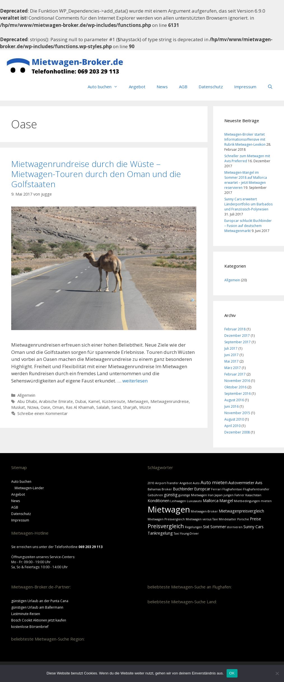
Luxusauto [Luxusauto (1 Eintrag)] (194, 501)
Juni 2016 (231, 406)
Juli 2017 (231, 348)
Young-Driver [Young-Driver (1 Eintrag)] (189, 533)
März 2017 (232, 367)
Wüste (145, 407)
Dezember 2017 (237, 335)
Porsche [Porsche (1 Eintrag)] (243, 519)
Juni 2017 (231, 354)
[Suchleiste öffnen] (270, 86)
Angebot (137, 86)
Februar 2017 (235, 374)
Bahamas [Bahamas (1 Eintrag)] (154, 489)
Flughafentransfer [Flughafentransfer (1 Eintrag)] (256, 489)
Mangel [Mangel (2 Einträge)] (226, 500)
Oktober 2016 (235, 387)
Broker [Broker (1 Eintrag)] (167, 489)
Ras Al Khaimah (80, 407)
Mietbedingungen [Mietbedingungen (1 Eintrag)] (247, 501)
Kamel (94, 401)
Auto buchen (105, 86)
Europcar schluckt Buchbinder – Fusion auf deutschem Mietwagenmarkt (248, 225)
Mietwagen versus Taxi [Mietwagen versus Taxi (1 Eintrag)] (202, 519)
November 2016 (237, 380)
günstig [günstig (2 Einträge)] (171, 494)
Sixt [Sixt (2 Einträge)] (206, 526)
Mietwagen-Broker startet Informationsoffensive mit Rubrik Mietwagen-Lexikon (245, 139)
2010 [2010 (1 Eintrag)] (151, 483)
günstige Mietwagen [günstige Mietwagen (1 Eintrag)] (192, 495)
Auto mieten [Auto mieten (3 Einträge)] (214, 482)
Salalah (102, 407)
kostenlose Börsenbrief (29, 626)
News (162, 86)
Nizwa (32, 407)
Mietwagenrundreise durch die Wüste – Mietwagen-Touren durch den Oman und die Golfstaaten (96, 174)
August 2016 (234, 400)
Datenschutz (211, 86)
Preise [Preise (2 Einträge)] (255, 518)
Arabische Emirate (56, 401)
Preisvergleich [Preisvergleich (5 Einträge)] (166, 526)
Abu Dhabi (27, 401)
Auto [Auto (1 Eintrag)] (196, 483)
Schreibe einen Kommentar (42, 413)
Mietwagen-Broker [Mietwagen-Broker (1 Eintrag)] (204, 511)
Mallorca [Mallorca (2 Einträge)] (210, 500)
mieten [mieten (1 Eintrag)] (266, 501)
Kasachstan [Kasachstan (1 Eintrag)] (253, 495)
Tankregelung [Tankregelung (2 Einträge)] (160, 533)
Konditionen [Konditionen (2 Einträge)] (158, 500)
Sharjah (130, 407)
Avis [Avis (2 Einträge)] (258, 482)
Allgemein (26, 395)
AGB (183, 86)
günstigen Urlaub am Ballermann (37, 607)
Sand (116, 407)
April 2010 (232, 425)
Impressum (245, 86)
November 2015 (237, 412)
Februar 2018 (235, 329)
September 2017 (237, 342)
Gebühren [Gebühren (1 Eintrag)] (155, 495)
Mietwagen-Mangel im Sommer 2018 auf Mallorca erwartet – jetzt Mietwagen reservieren (245, 180)
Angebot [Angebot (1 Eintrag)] (186, 483)
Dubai (80, 401)
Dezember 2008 (237, 432)
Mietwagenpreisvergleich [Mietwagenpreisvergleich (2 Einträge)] (241, 511)
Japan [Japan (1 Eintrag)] (219, 495)
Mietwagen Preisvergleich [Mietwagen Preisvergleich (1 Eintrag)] (166, 519)
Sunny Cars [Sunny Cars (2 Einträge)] (253, 526)
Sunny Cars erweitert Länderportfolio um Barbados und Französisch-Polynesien (248, 204)
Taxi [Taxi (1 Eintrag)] (176, 533)
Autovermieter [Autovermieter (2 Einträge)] (241, 482)
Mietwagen (137, 401)
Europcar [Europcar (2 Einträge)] (202, 488)
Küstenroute (113, 401)
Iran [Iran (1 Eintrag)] (211, 495)
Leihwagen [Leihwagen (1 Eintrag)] (178, 501)
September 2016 (237, 393)
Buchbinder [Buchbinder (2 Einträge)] (183, 488)
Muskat (18, 407)
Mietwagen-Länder (29, 488)
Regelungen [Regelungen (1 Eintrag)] (193, 527)
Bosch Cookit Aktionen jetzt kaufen (38, 620)
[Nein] (277, 673)
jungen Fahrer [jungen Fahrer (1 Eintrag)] (234, 495)
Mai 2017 (231, 361)
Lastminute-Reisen (25, 613)
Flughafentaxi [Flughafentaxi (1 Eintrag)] (232, 489)
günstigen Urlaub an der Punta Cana (39, 601)
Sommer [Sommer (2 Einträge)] (218, 526)
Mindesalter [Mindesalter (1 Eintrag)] (227, 519)
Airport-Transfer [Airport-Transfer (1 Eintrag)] (167, 483)
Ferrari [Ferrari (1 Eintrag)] (216, 489)
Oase (45, 407)
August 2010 (234, 419)
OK (232, 673)
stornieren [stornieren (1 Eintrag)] (235, 527)
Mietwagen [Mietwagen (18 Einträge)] (169, 509)
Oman (58, 407)
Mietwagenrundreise (169, 401)
